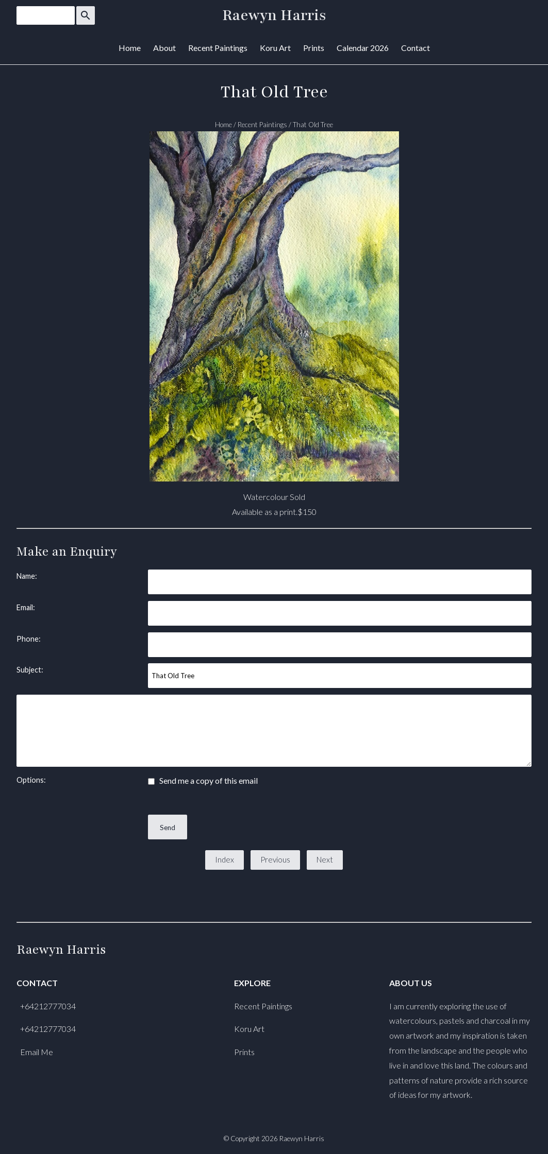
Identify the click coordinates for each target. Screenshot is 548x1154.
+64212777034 (48, 1006)
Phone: (28, 638)
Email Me (36, 1052)
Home (130, 48)
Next (325, 859)
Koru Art (275, 48)
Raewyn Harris (274, 15)
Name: (26, 576)
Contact (415, 48)
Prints (313, 48)
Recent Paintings (217, 48)
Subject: (29, 669)
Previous (275, 859)
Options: (31, 780)
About (164, 48)
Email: (25, 607)
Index (224, 859)
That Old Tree (313, 124)
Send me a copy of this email (203, 780)
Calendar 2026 (363, 48)
